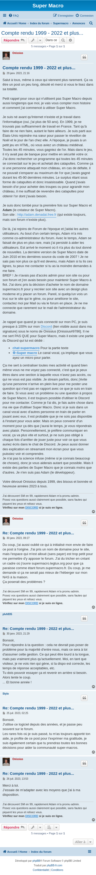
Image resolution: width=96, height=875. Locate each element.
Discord (46, 326)
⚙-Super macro (25, 353)
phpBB (36, 860)
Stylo (6, 693)
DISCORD (31, 507)
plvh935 (7, 614)
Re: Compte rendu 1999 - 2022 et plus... (38, 533)
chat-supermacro (26, 348)
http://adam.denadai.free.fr (36, 214)
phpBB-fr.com (54, 865)
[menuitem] (13, 16)
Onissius (17, 53)
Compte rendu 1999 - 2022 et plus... (42, 33)
